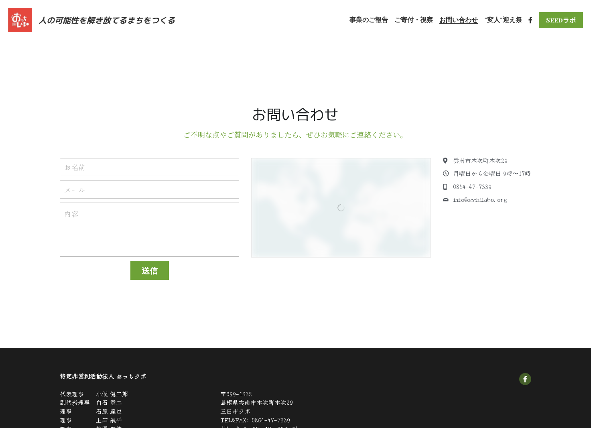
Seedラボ (561, 20)
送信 (150, 270)
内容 (71, 214)
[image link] (20, 19)
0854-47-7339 (271, 420)
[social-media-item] (525, 379)
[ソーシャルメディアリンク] (530, 20)
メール (74, 189)
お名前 (74, 167)
